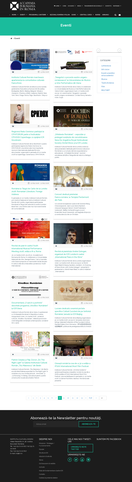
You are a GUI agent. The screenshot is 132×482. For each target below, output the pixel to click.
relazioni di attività (45, 456)
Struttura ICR (43, 453)
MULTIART (105, 90)
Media (79, 6)
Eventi (22, 15)
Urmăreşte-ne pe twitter (78, 448)
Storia (41, 460)
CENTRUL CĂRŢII (86, 15)
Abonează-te (89, 424)
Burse (97, 15)
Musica (104, 79)
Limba (56, 6)
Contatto (108, 6)
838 (90, 398)
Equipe (41, 449)
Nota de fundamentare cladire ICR (51, 471)
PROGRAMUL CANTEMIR (37, 15)
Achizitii (42, 467)
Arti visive (105, 69)
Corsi (64, 6)
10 (68, 398)
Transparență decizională (93, 6)
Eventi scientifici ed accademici (108, 74)
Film (103, 87)
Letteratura (106, 66)
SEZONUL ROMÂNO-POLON (60, 15)
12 (77, 398)
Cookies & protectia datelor (48, 478)
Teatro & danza (107, 83)
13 (82, 398)
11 (72, 398)
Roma (14, 15)
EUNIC (74, 15)
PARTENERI (116, 6)
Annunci (105, 15)
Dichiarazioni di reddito (47, 463)
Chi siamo (71, 6)
